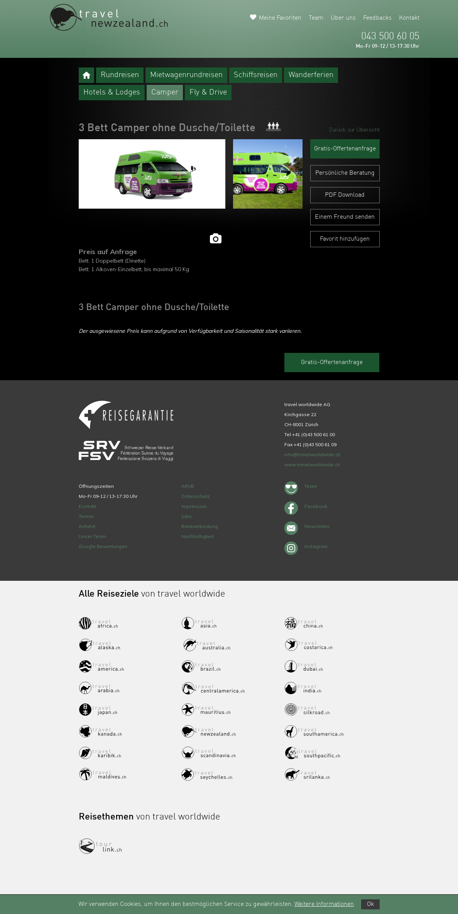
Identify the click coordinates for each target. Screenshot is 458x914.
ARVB (187, 486)
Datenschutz (195, 496)
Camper (164, 92)
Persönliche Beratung (345, 173)
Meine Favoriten (280, 18)
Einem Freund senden (345, 217)
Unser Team (92, 536)
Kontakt (409, 18)
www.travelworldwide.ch (312, 464)
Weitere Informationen (324, 904)
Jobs (186, 516)
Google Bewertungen (103, 546)
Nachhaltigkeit (197, 536)
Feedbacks (377, 18)
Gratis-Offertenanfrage (345, 149)
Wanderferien (311, 75)
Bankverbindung (199, 526)
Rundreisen (120, 75)
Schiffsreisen (255, 75)
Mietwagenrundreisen (186, 75)
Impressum (194, 506)
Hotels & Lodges (111, 92)
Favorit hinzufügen (345, 239)
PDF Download (345, 195)
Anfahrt (87, 526)
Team (316, 18)
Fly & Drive (208, 92)
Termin (86, 516)
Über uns (343, 18)
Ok (370, 904)
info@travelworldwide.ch (312, 454)
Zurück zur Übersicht (354, 129)
